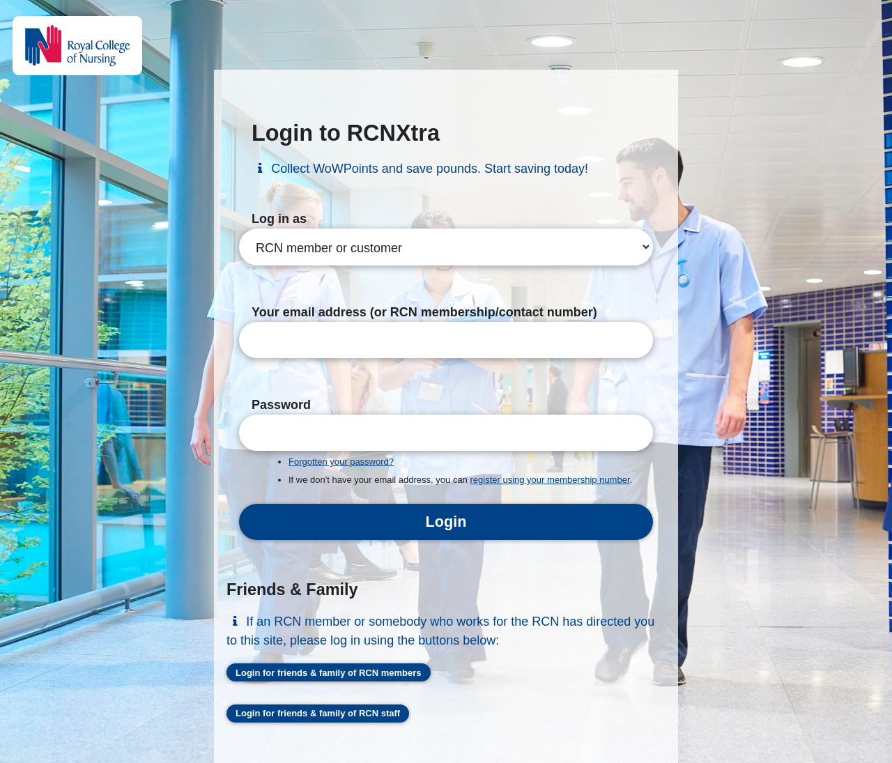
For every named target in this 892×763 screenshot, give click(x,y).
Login (446, 521)
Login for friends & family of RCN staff (318, 713)
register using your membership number (549, 480)
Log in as (279, 219)
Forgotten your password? (341, 461)
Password (281, 405)
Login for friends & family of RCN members (329, 673)
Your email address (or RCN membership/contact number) (424, 312)
